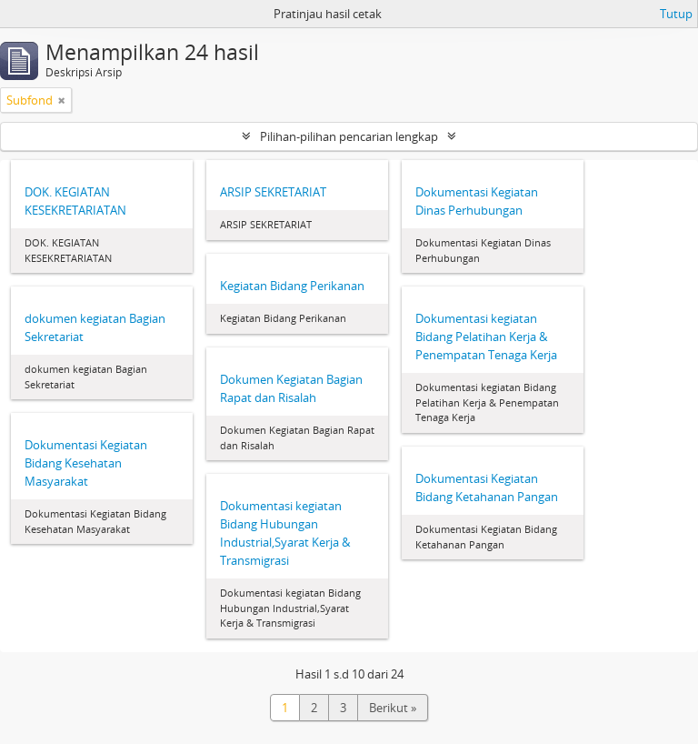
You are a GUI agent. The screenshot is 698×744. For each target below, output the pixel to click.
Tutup (676, 13)
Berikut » (392, 707)
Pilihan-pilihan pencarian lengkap (349, 136)
